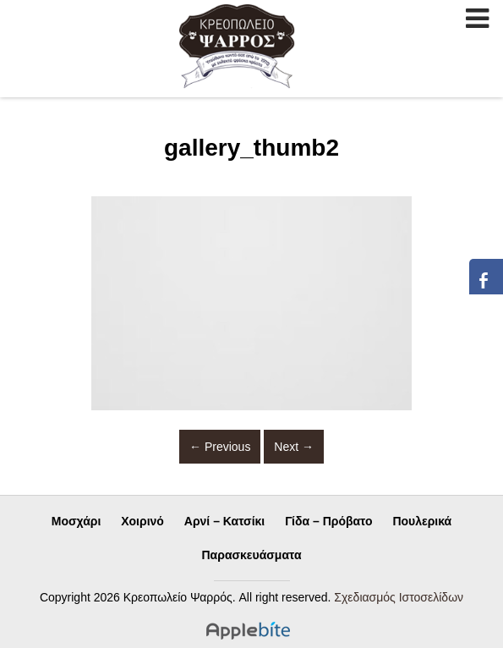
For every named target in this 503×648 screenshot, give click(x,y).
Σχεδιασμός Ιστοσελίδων (398, 597)
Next (294, 446)
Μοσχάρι (76, 521)
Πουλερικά (421, 521)
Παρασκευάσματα (252, 555)
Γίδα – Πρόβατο (328, 521)
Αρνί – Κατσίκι (224, 521)
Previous (219, 446)
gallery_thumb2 (251, 148)
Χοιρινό (142, 521)
